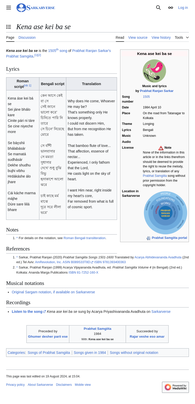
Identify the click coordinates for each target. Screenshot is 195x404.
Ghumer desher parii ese (48, 336)
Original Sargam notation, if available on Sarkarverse (53, 292)
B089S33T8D (80, 262)
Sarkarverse (160, 312)
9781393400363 (114, 262)
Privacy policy (15, 385)
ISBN (98, 262)
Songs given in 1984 (90, 353)
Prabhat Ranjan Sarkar (156, 91)
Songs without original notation (134, 353)
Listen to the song (27, 312)
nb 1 (27, 85)
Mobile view (83, 385)
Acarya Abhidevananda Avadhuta (158, 257)
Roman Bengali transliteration (84, 238)
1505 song (57, 51)
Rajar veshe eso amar (147, 336)
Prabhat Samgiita (155, 176)
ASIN (66, 262)
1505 (146, 97)
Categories (16, 353)
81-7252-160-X (87, 272)
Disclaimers (64, 385)
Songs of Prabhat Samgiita (49, 353)
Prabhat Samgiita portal (169, 238)
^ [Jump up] (17, 238)
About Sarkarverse (40, 385)
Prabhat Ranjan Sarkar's (91, 51)
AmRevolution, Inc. (48, 262)
